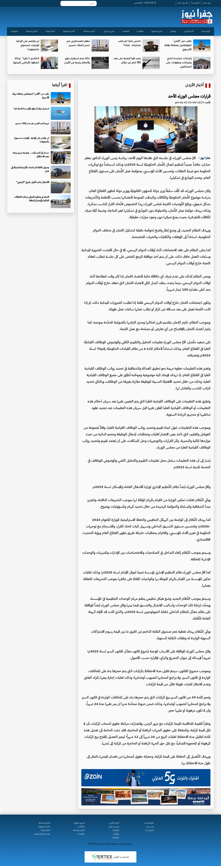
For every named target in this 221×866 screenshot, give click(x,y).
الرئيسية (206, 31)
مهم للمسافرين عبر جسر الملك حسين (32, 123)
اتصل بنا (195, 3)
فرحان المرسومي (42, 834)
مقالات (140, 31)
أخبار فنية (50, 31)
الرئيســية (149, 823)
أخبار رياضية (31, 31)
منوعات (14, 31)
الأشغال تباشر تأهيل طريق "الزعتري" (32, 182)
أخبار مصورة (69, 31)
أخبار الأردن (189, 31)
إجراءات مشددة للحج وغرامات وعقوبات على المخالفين (178, 63)
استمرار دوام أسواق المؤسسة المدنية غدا (31, 108)
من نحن (207, 3)
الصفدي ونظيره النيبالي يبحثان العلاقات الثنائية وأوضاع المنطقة (31, 198)
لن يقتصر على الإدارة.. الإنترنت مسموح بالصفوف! (27, 45)
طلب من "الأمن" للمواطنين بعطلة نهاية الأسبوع (177, 45)
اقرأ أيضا (59, 85)
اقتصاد (125, 31)
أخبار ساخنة (89, 31)
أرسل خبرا (183, 3)
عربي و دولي (108, 31)
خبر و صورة (156, 31)
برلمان (173, 31)
